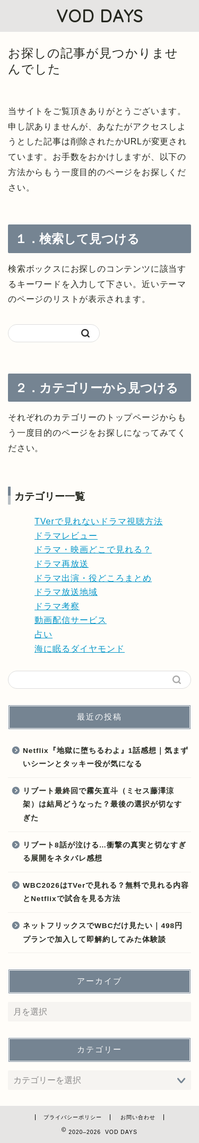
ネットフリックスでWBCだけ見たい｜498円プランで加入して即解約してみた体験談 (103, 932)
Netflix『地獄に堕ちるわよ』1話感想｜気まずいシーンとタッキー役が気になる (105, 757)
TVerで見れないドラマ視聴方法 (98, 521)
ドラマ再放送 (61, 563)
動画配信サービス (70, 620)
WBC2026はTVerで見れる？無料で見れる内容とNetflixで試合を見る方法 (106, 892)
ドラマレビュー (66, 535)
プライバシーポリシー (73, 1117)
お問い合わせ (137, 1117)
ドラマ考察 (57, 606)
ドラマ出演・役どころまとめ (93, 578)
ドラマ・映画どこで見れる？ (93, 549)
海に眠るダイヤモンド (79, 648)
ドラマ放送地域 (66, 591)
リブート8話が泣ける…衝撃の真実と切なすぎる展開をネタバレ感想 (104, 852)
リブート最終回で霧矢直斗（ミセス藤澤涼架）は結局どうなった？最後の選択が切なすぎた (102, 804)
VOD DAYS (99, 16)
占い (43, 634)
